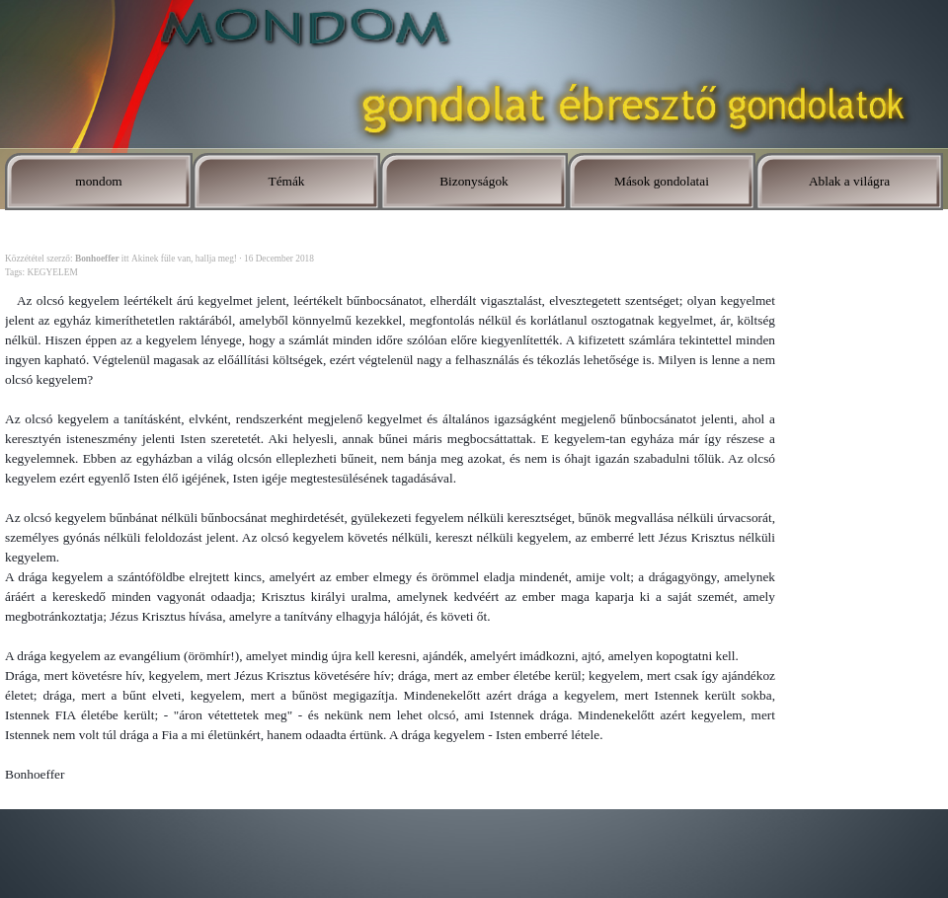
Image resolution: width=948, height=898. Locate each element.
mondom (98, 181)
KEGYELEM (52, 272)
